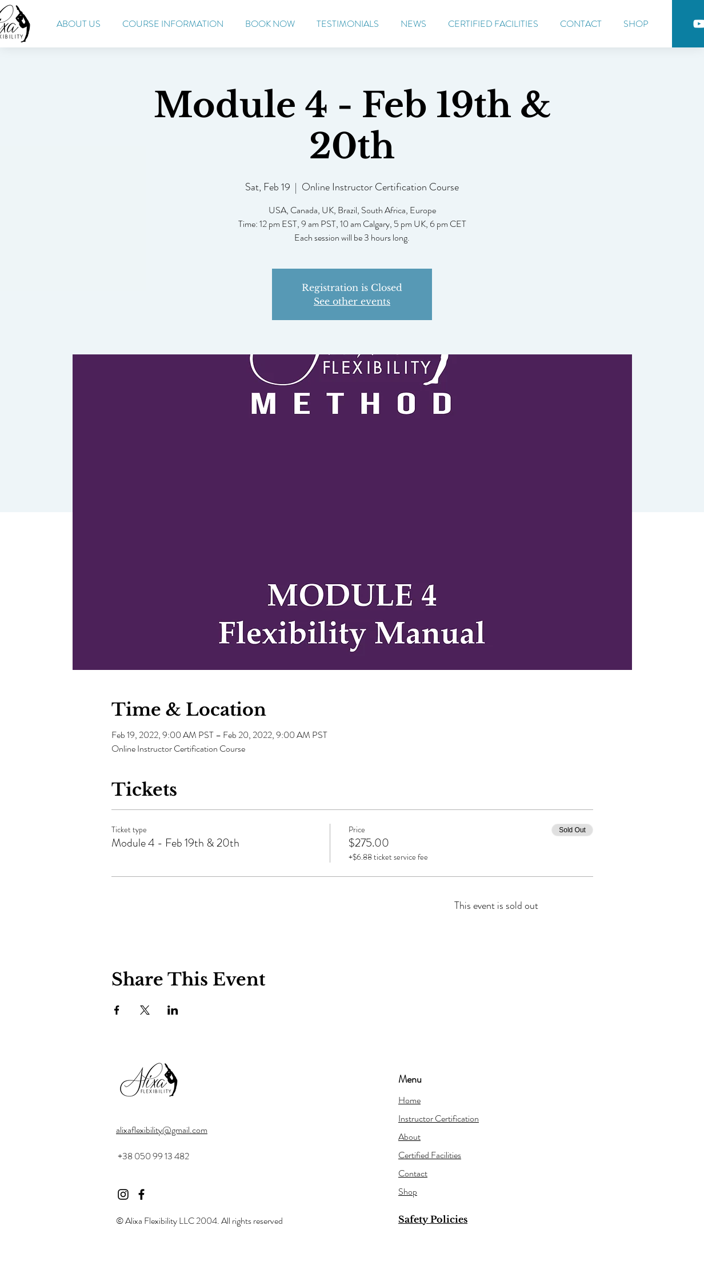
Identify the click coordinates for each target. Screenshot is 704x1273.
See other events (352, 301)
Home (409, 1100)
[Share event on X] (144, 1010)
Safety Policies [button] (432, 1219)
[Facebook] (141, 1194)
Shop (407, 1191)
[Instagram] (123, 1194)
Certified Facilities (429, 1155)
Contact (412, 1173)
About (409, 1136)
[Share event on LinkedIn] (172, 1010)
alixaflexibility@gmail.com (161, 1129)
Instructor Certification (438, 1118)
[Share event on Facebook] (116, 1010)
